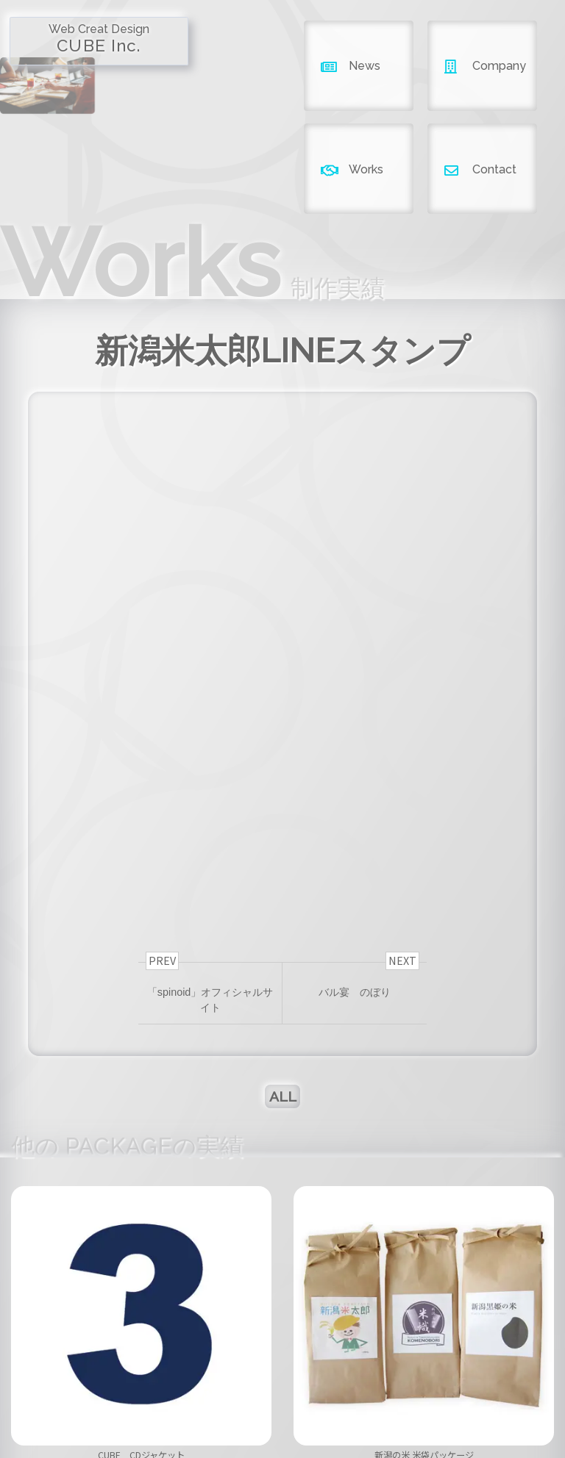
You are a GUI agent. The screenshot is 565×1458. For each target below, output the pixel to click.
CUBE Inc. (70, 37)
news (200, 1395)
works (364, 1395)
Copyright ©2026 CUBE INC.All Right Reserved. (282, 1428)
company (282, 1395)
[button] (265, 1292)
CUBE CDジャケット (141, 1268)
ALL (283, 901)
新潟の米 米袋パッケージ (424, 1268)
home (118, 1395)
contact (446, 1395)
